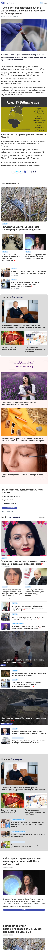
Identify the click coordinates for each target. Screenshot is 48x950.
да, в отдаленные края (12, 496)
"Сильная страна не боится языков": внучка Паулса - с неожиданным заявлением (24, 562)
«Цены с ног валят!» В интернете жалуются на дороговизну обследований (11, 257)
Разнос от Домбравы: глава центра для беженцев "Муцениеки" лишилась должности (29, 732)
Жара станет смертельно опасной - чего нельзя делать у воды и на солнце (23, 661)
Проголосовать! (10, 508)
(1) (15, 260)
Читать (24, 909)
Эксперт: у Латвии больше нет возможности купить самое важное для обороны (35, 593)
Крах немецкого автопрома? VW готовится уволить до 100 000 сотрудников (28, 618)
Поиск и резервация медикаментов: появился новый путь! (35, 349)
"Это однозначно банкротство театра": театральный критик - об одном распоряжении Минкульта (26, 684)
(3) (12, 720)
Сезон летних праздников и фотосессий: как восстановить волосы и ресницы (19, 404)
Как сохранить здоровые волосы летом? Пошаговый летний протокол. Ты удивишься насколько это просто (23, 440)
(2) (40, 628)
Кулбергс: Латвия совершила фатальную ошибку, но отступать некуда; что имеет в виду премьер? (27, 608)
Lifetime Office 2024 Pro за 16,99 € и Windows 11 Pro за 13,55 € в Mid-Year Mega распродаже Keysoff (28, 824)
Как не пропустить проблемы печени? (9, 348)
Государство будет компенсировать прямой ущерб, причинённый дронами (21, 228)
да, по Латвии (9, 500)
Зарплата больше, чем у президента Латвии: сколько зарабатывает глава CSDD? (28, 627)
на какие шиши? (10, 504)
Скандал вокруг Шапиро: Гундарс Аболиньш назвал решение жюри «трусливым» (28, 742)
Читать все (42, 517)
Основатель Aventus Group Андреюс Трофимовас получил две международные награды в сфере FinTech (23, 326)
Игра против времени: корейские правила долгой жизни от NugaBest (27, 846)
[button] (45, 3)
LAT (41, 3)
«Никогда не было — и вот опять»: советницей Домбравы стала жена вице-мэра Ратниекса (28, 272)
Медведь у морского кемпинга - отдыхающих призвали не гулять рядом (29, 674)
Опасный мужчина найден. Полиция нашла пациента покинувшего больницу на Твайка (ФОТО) (12, 593)
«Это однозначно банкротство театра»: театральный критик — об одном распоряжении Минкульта (26, 284)
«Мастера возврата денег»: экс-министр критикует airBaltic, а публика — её (35, 256)
